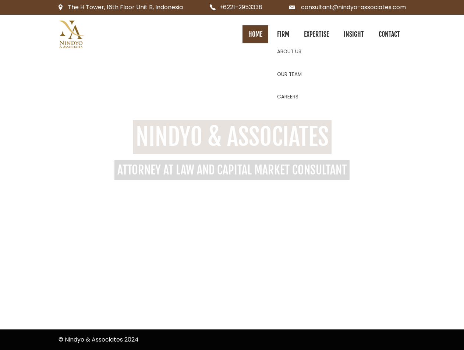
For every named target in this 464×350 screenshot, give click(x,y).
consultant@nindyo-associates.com (353, 7)
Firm (283, 34)
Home (255, 34)
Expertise (316, 34)
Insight (354, 34)
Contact (389, 34)
